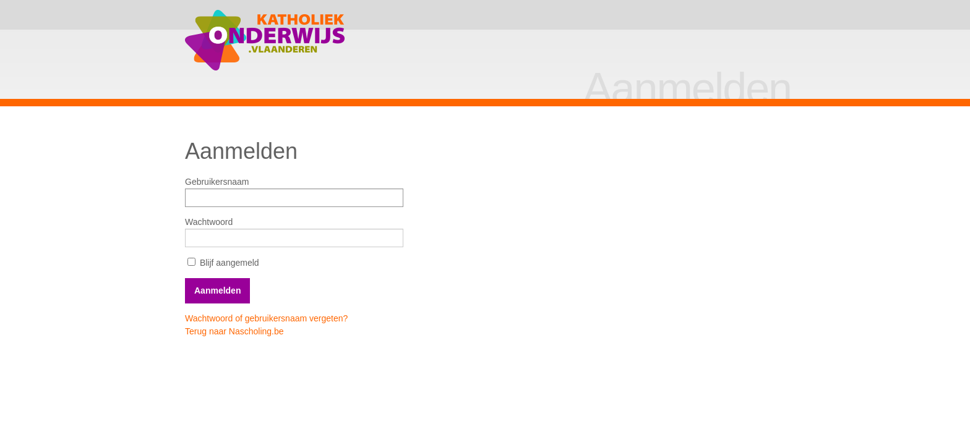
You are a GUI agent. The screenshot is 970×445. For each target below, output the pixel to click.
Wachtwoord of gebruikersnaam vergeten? (266, 318)
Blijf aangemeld (223, 263)
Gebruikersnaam (217, 182)
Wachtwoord (209, 222)
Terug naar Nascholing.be (234, 331)
